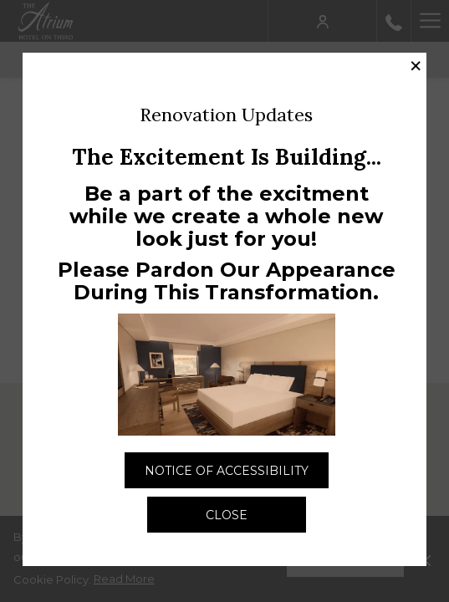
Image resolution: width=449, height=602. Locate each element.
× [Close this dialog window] (415, 66)
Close (226, 515)
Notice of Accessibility (237, 475)
